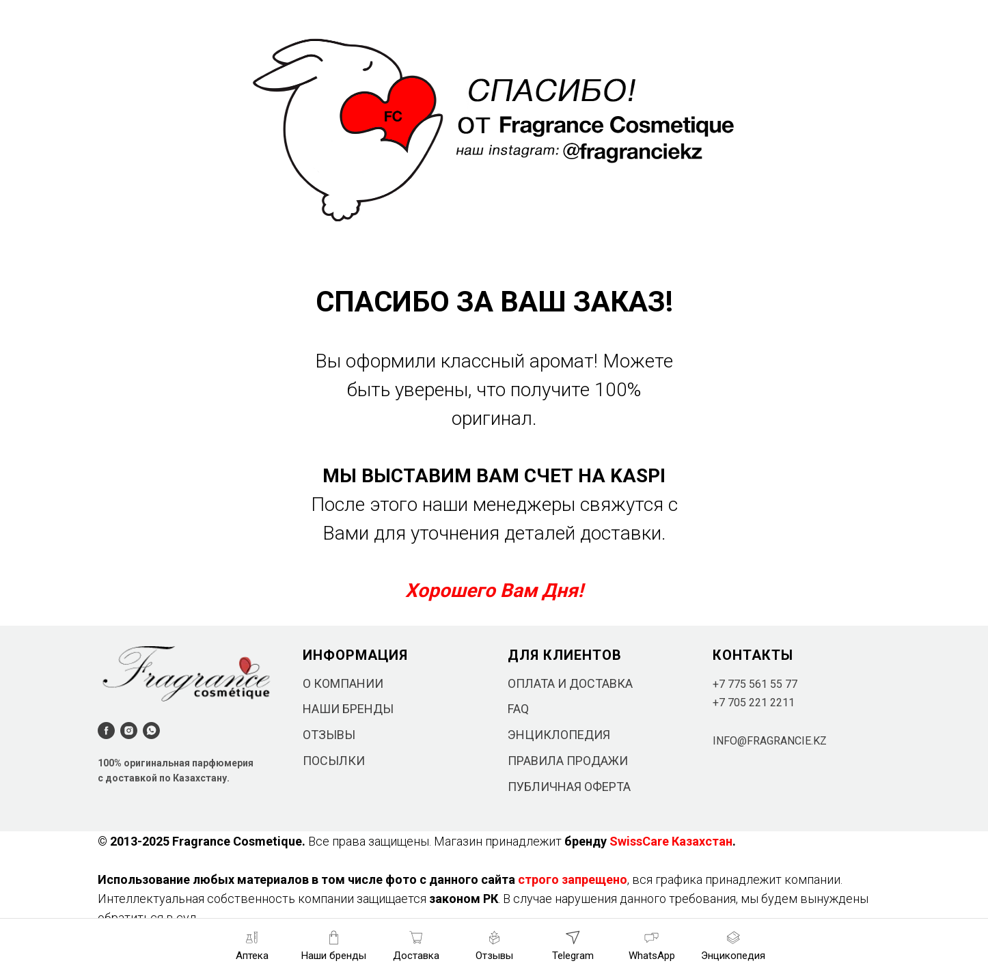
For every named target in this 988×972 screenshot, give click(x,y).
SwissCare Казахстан (670, 841)
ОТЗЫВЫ (329, 734)
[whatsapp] (151, 730)
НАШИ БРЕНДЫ (348, 709)
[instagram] (128, 730)
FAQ (518, 709)
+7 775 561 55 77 (755, 684)
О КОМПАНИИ (343, 683)
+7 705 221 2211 (754, 702)
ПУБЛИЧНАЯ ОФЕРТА (569, 786)
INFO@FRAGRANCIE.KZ (770, 740)
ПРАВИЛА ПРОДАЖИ (568, 760)
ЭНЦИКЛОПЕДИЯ (559, 734)
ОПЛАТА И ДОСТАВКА (570, 683)
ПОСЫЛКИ (334, 760)
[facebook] (106, 730)
